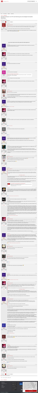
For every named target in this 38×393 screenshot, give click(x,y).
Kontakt (22, 392)
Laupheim (5, 164)
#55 (36, 297)
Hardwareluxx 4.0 (3, 392)
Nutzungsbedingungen (26, 392)
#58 (36, 344)
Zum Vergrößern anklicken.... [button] (22, 289)
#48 (36, 217)
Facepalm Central (4, 98)
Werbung (3, 387)
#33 (36, 52)
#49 (36, 233)
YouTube (14, 384)
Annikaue (9, 345)
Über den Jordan (4, 251)
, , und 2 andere (13, 215)
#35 (36, 70)
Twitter (14, 386)
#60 (36, 364)
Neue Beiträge (5, 13)
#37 (36, 89)
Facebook (14, 382)
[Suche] (28, 1)
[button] (2, 13)
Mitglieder (9, 13)
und (11, 106)
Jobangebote (3, 386)
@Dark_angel (9, 234)
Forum (1, 13)
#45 (36, 167)
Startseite (35, 392)
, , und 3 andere (13, 279)
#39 (36, 108)
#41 (36, 127)
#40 (36, 118)
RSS (14, 389)
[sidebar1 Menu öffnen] (36, 1)
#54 (36, 281)
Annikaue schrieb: (10, 156)
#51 (36, 254)
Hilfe (33, 392)
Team (2, 385)
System (4, 60)
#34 (36, 62)
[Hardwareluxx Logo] (4, 1)
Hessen (5, 59)
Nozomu (9, 274)
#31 (36, 23)
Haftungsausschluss (4, 383)
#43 (36, 145)
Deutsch (7, 392)
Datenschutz (30, 392)
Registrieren (12, 13)
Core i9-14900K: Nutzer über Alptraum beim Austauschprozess (17, 183)
